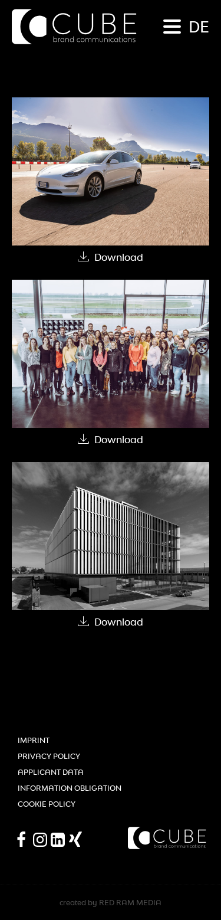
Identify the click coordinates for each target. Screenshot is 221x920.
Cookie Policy (46, 804)
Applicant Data (51, 772)
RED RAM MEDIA (130, 902)
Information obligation (69, 788)
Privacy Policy (49, 756)
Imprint (34, 740)
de (199, 26)
